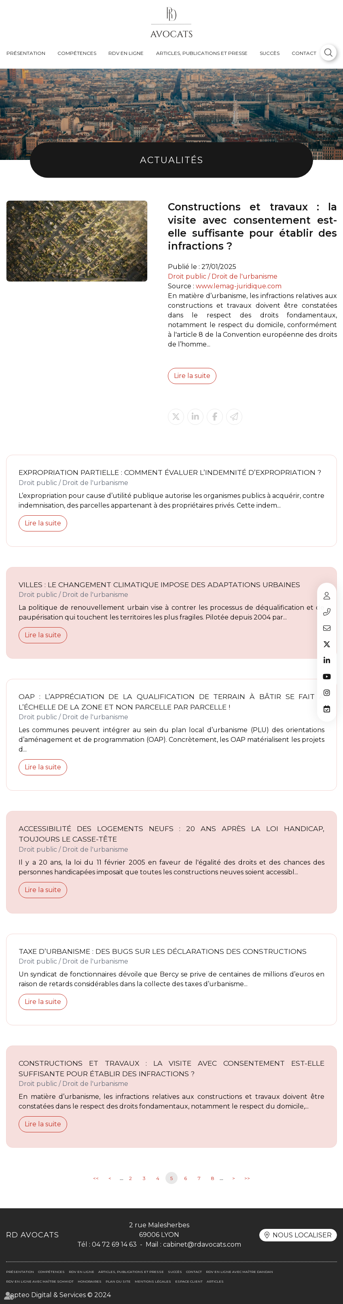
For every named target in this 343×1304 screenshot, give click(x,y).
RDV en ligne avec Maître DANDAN (239, 1272)
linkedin (326, 660)
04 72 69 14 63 (326, 611)
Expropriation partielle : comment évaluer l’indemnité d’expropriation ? (170, 472)
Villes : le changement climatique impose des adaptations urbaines (159, 584)
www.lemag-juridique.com (239, 286)
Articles (215, 1281)
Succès (269, 53)
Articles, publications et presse (202, 53)
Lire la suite (192, 376)
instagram (326, 692)
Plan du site (118, 1281)
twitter (326, 644)
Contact (304, 53)
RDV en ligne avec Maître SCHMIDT (40, 1281)
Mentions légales (153, 1281)
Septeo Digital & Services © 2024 (58, 1295)
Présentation (25, 53)
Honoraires (90, 1281)
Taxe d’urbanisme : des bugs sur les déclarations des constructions (163, 951)
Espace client (326, 595)
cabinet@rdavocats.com (326, 628)
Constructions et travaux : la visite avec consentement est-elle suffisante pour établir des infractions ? (171, 1068)
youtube (326, 676)
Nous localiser (302, 1235)
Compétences (76, 53)
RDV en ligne (126, 53)
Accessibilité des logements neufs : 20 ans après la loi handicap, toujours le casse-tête (171, 833)
